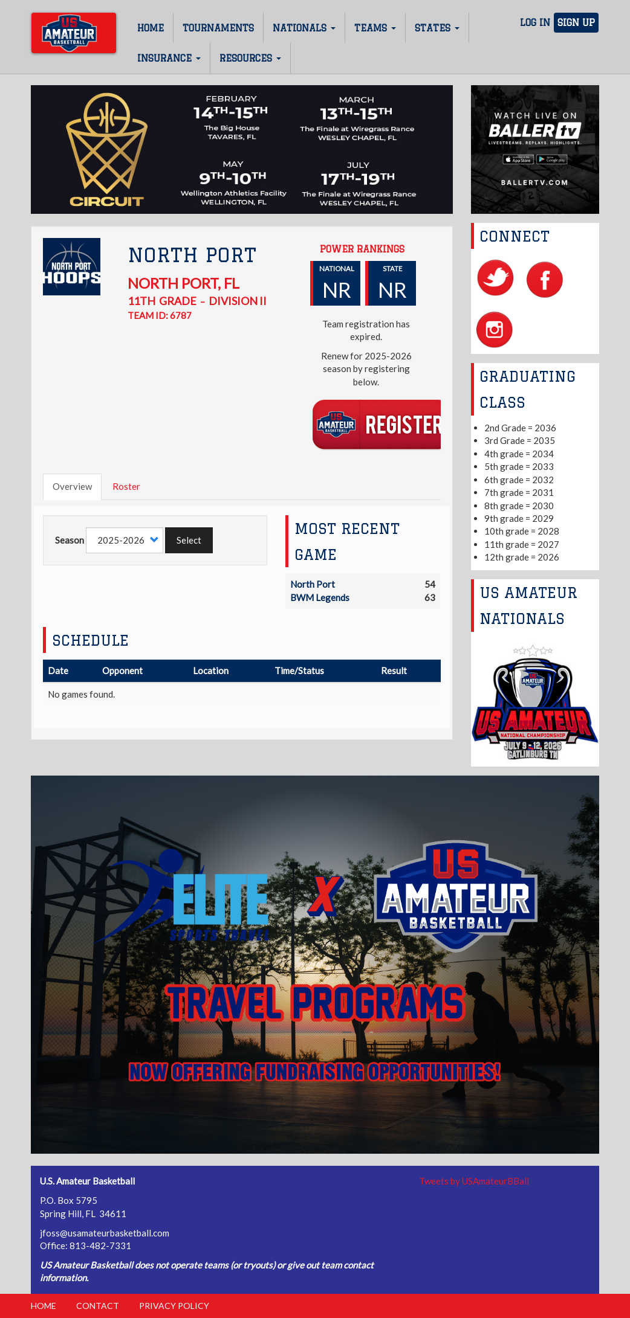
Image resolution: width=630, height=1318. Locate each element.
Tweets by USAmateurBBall (474, 1180)
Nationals (304, 28)
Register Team (381, 423)
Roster (126, 486)
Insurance (169, 58)
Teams (375, 28)
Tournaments (218, 28)
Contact (97, 1305)
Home (150, 28)
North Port (312, 584)
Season (69, 540)
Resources (250, 58)
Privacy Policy (174, 1305)
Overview (72, 486)
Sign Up (576, 23)
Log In (535, 23)
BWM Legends (319, 597)
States (437, 28)
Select (189, 540)
